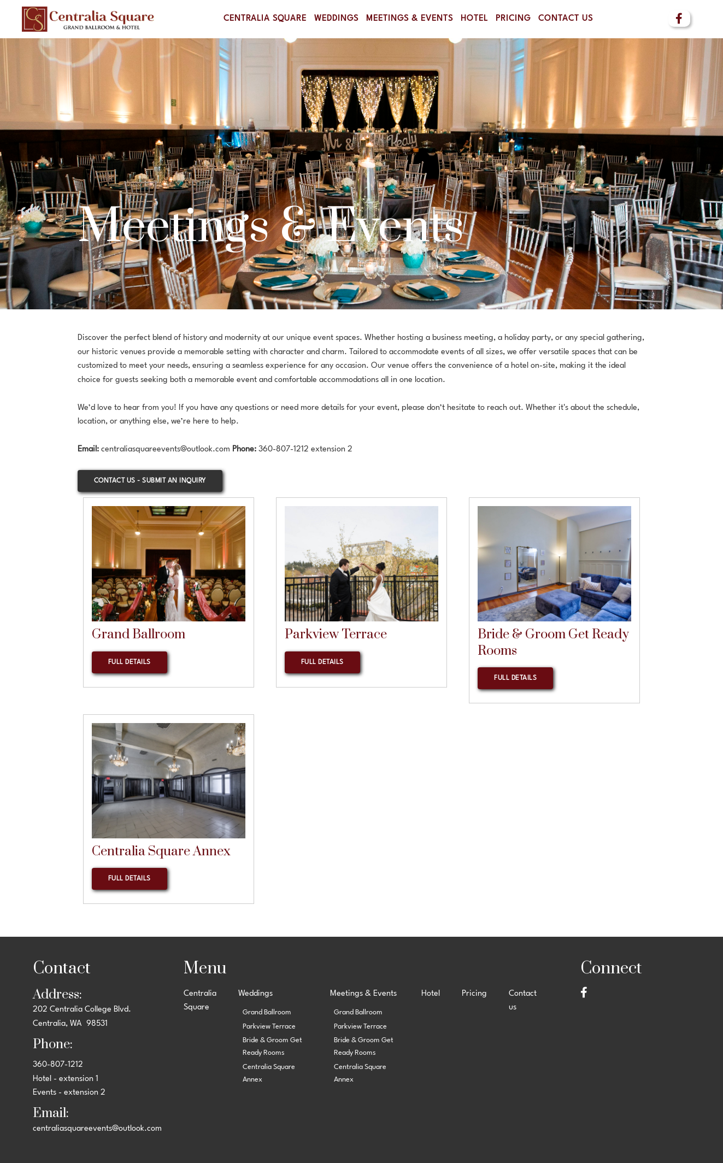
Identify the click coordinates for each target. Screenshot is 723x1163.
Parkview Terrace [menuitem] (269, 1026)
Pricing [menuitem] (513, 19)
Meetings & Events (409, 19)
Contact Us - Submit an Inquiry (150, 481)
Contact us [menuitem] (565, 19)
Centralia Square (265, 19)
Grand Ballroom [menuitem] (267, 1012)
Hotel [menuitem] (474, 19)
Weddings (336, 19)
